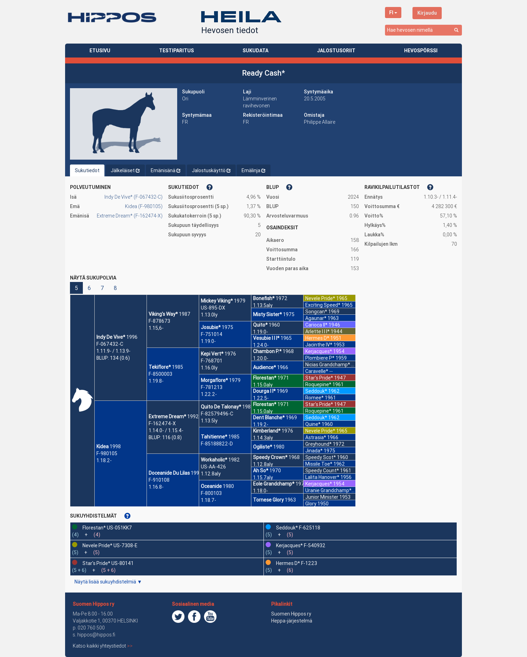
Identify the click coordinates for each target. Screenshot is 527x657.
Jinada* (314, 451)
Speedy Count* (322, 470)
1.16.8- (156, 487)
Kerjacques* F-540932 (300, 545)
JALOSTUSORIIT (336, 50)
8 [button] (115, 287)
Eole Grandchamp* (273, 484)
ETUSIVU (99, 50)
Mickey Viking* (217, 301)
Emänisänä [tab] (166, 170)
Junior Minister (321, 497)
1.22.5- (261, 398)
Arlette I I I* (317, 331)
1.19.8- (156, 381)
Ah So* (260, 470)
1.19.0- (208, 341)
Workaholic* (214, 460)
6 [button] (89, 287)
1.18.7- (208, 500)
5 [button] (76, 287)
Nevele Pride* (320, 298)
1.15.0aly (263, 385)
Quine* (313, 424)
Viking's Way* (163, 314)
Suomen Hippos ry (93, 604)
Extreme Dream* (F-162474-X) (130, 216)
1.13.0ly (209, 315)
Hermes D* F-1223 (296, 563)
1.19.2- (260, 424)
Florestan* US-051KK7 (107, 528)
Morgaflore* (214, 380)
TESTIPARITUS (176, 50)
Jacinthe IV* (318, 345)
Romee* (314, 398)
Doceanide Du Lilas (169, 473)
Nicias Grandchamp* (327, 364)
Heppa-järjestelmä (291, 621)
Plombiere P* (320, 358)
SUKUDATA (255, 50)
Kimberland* (267, 431)
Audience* (264, 367)
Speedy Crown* (270, 457)
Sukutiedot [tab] (87, 170)
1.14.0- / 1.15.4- (166, 430)
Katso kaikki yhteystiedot (103, 646)
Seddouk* (316, 391)
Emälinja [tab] (254, 170)
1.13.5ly (209, 421)
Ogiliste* (262, 447)
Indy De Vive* (110, 337)
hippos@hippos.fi (96, 635)
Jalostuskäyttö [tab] (211, 170)
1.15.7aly (263, 477)
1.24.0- (261, 345)
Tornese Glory (268, 500)
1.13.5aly (263, 305)
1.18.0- (260, 491)
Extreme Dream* (167, 416)
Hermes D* (317, 338)
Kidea (102, 446)
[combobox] (423, 30)
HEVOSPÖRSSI (421, 50)
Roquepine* (318, 384)
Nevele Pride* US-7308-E (109, 545)
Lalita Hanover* (322, 477)
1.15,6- (156, 328)
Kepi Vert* (212, 354)
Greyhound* (318, 444)
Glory (310, 504)
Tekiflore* (160, 367)
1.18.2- (104, 460)
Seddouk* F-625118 (298, 528)
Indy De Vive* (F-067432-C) (133, 197)
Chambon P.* (267, 351)
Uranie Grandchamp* (328, 490)
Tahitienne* (214, 437)
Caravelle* (316, 371)
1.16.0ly (209, 368)
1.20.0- (260, 358)
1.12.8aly (211, 474)
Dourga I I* (264, 391)
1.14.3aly (263, 438)
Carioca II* (316, 325)
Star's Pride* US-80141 (108, 563)
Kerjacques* (318, 351)
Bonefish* (264, 298)
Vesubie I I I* (266, 338)
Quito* (260, 325)
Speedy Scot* (320, 457)
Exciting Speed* (322, 305)
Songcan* (316, 311)
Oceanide (211, 486)
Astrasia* (315, 437)
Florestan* (264, 378)
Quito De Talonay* (221, 407)
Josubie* (211, 327)
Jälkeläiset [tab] (125, 170)
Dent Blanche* (269, 417)
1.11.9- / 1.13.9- (113, 351)
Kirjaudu (427, 13)
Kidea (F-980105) (144, 206)
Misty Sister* (267, 314)
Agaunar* (316, 318)
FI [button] (393, 12)
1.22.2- (209, 394)
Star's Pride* (319, 378)
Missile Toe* (318, 464)
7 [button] (102, 287)
